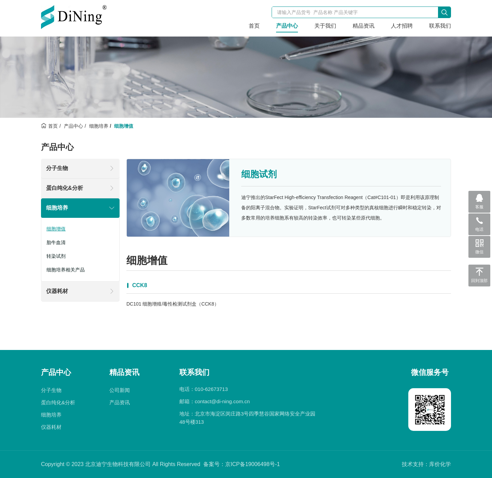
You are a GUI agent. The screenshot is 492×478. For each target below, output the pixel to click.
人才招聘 (402, 26)
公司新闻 (119, 390)
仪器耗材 (57, 291)
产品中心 (287, 26)
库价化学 (440, 464)
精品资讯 (363, 26)
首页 (254, 26)
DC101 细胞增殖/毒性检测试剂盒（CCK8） (172, 304)
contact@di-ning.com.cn (222, 401)
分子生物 (57, 168)
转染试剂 (56, 256)
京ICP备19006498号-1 (252, 464)
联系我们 (440, 26)
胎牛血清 (56, 242)
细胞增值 (56, 228)
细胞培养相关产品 (65, 269)
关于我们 (325, 26)
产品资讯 (119, 402)
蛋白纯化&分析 (64, 188)
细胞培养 (98, 126)
